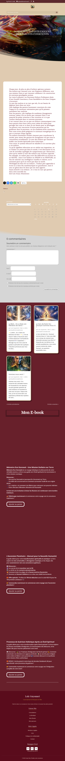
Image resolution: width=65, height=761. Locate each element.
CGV (32, 733)
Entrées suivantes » (52, 404)
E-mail (9, 273)
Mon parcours (32, 721)
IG (32, 748)
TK (36, 748)
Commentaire (11, 249)
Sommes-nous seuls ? (16, 374)
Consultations (32, 712)
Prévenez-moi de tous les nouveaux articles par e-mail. (24, 286)
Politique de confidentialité (32, 736)
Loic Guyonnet (15, 328)
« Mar (35, 219)
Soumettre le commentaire (51, 289)
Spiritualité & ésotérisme (16, 330)
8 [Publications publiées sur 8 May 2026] (48, 209)
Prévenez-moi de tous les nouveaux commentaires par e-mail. (26, 283)
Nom (8, 268)
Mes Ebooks (32, 718)
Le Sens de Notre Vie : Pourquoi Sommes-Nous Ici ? (46, 325)
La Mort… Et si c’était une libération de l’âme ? (17, 324)
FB (28, 748)
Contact (32, 739)
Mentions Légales (32, 730)
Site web (9, 279)
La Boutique (32, 715)
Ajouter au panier (15, 504)
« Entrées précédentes (13, 404)
